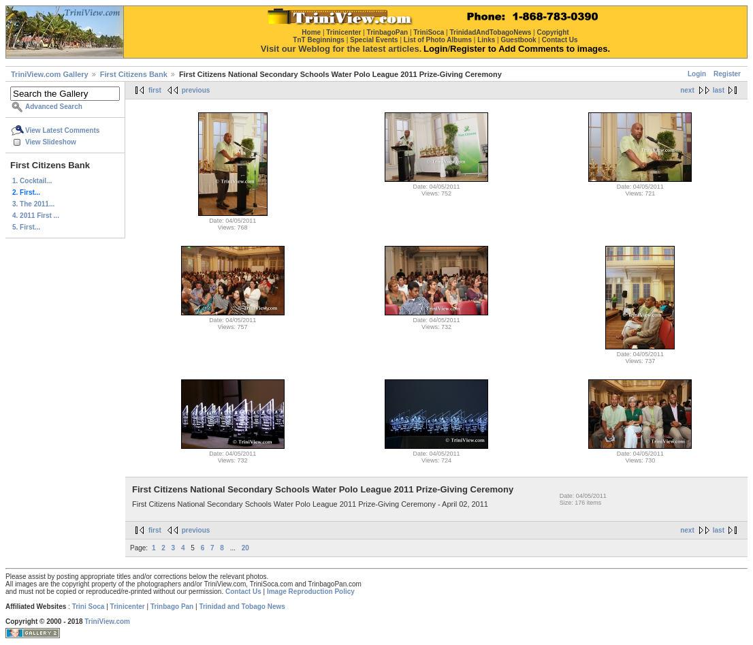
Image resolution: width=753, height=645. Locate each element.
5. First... (26, 227)
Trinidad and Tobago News (242, 606)
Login (697, 74)
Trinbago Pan (171, 606)
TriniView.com (107, 621)
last (718, 90)
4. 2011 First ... (35, 215)
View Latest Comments (62, 130)
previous (196, 90)
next (687, 90)
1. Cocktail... (32, 181)
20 (245, 548)
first (154, 90)
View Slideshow (50, 142)
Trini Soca (88, 606)
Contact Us (243, 591)
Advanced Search (53, 106)
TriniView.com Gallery (50, 74)
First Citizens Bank (133, 74)
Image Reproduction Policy (311, 591)
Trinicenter (127, 606)
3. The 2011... (33, 204)
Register (727, 74)
